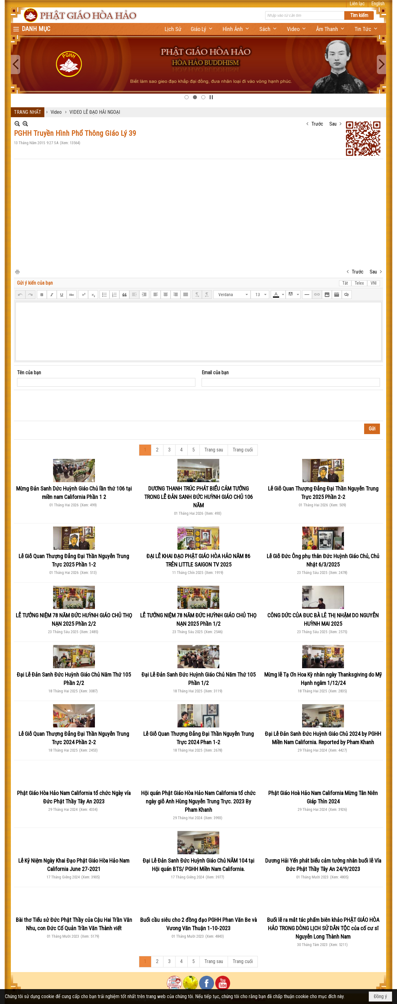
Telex (359, 283)
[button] (202, 29)
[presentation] (64, 405)
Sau (333, 124)
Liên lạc (357, 4)
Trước (317, 124)
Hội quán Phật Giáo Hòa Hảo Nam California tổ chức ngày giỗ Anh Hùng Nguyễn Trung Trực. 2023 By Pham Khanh (198, 801)
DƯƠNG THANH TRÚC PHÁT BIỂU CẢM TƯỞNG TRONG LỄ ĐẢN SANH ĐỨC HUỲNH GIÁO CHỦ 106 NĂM (198, 497)
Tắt (345, 283)
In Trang (17, 271)
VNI (374, 283)
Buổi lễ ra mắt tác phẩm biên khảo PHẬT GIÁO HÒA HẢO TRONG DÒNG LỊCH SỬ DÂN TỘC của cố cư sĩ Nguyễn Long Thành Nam (323, 928)
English (378, 4)
